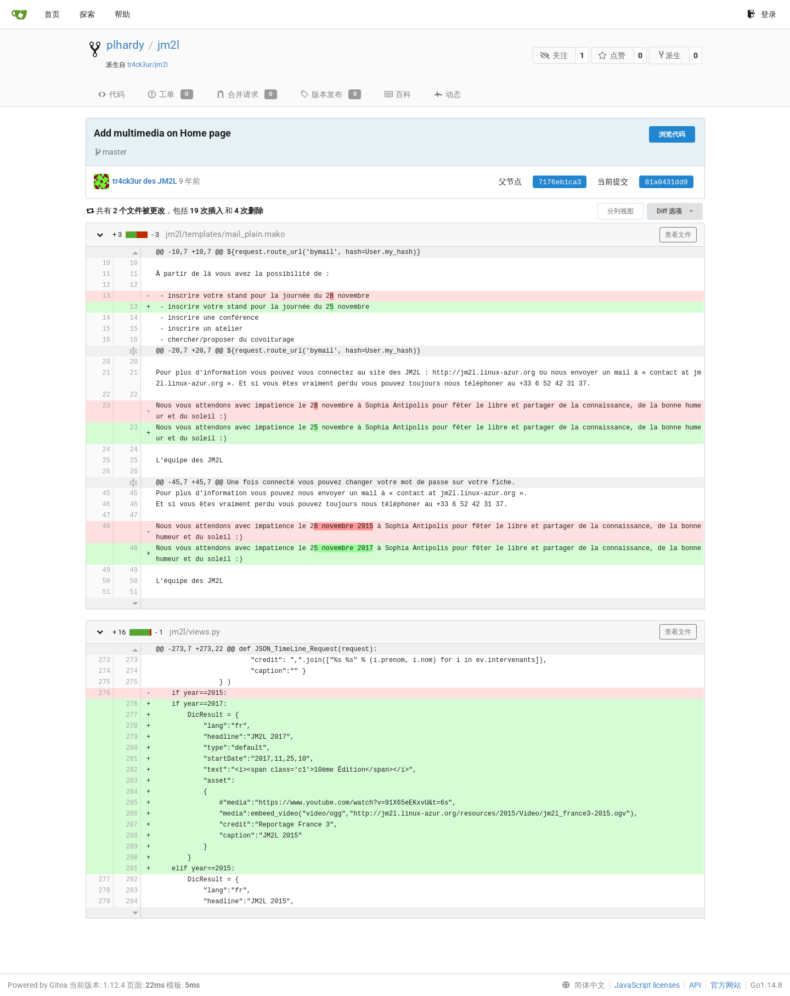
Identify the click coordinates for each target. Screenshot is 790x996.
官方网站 (725, 985)
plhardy (125, 45)
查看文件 (678, 235)
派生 (669, 55)
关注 (554, 55)
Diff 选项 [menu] (674, 211)
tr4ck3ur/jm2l (147, 65)
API (695, 985)
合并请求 (246, 94)
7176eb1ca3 (559, 182)
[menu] (581, 985)
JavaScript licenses (647, 985)
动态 (447, 94)
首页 (52, 14)
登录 (762, 14)
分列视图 (620, 211)
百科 (397, 94)
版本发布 (330, 94)
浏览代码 (672, 134)
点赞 (612, 55)
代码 (111, 94)
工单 (170, 94)
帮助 (122, 14)
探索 (87, 14)
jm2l (168, 45)
